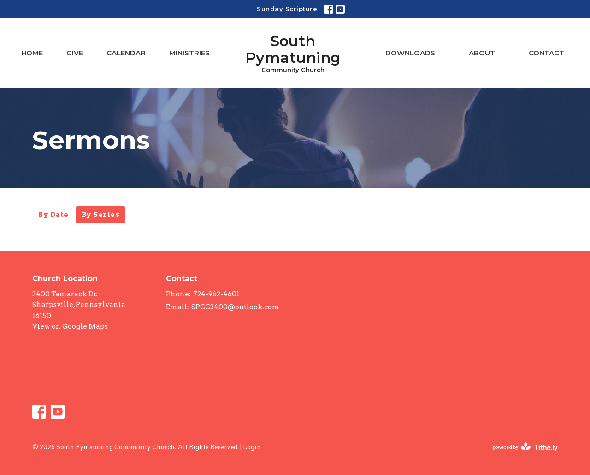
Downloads (410, 52)
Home (32, 52)
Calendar (126, 52)
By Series (101, 214)
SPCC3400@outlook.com (235, 307)
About (482, 52)
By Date (53, 214)
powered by (525, 447)
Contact (546, 52)
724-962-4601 (216, 294)
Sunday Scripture (287, 8)
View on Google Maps (70, 326)
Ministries (189, 52)
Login (252, 447)
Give (74, 52)
